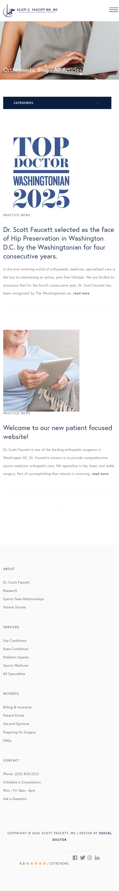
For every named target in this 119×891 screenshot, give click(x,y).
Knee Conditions (16, 649)
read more (81, 300)
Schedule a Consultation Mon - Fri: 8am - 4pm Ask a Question (22, 790)
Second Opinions (16, 723)
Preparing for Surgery (19, 732)
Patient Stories (14, 607)
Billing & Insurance (17, 707)
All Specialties (14, 673)
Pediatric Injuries (16, 657)
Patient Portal (13, 715)
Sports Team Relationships (23, 599)
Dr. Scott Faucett (16, 582)
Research (10, 590)
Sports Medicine (15, 665)
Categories (23, 103)
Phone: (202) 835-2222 (21, 774)
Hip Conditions (14, 640)
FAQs (7, 740)
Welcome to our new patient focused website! (57, 439)
